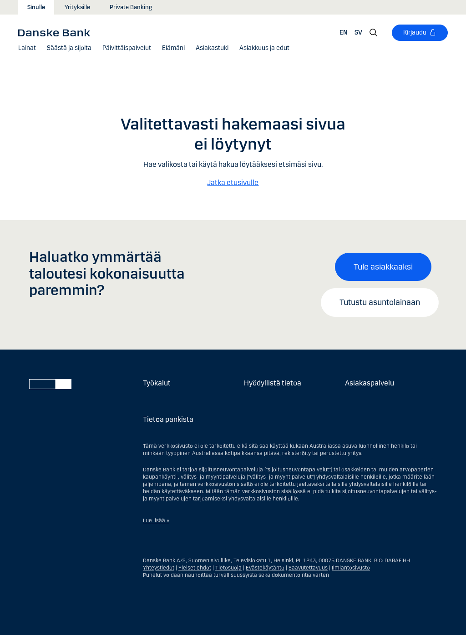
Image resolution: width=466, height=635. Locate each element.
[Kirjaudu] (420, 33)
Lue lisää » (156, 520)
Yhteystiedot (158, 568)
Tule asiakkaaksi (383, 267)
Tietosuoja (228, 568)
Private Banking (131, 7)
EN (343, 32)
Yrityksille (77, 7)
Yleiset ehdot (194, 568)
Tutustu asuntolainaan (379, 302)
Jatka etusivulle (232, 182)
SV (358, 32)
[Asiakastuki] (212, 48)
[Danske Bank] (57, 32)
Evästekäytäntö (265, 568)
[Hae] (373, 32)
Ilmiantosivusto (351, 568)
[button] (27, 48)
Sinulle (36, 7)
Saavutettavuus (308, 568)
